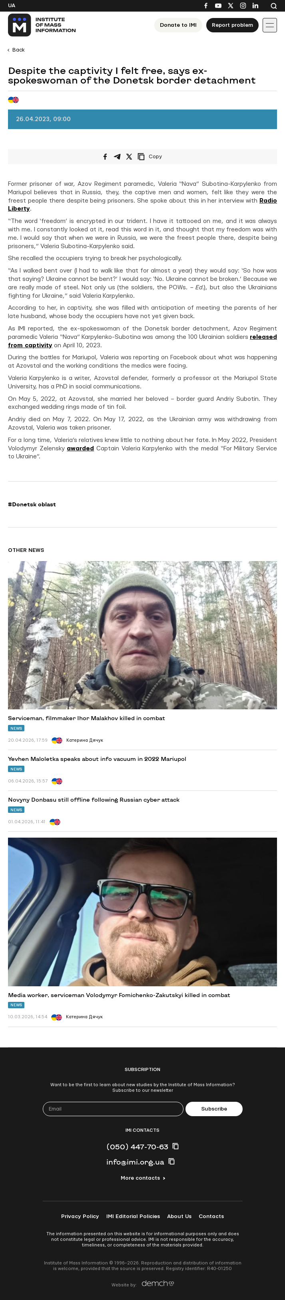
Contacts (211, 1216)
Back (18, 50)
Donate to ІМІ (178, 25)
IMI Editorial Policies (133, 1216)
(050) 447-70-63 (137, 1146)
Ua (11, 5)
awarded (80, 449)
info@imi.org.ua (135, 1161)
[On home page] (42, 25)
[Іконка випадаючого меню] (270, 25)
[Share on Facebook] (105, 156)
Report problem (232, 25)
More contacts (140, 1178)
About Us (179, 1216)
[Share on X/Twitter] (129, 156)
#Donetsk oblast (32, 504)
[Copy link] (161, 156)
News (16, 728)
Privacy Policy (80, 1216)
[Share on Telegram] (117, 156)
